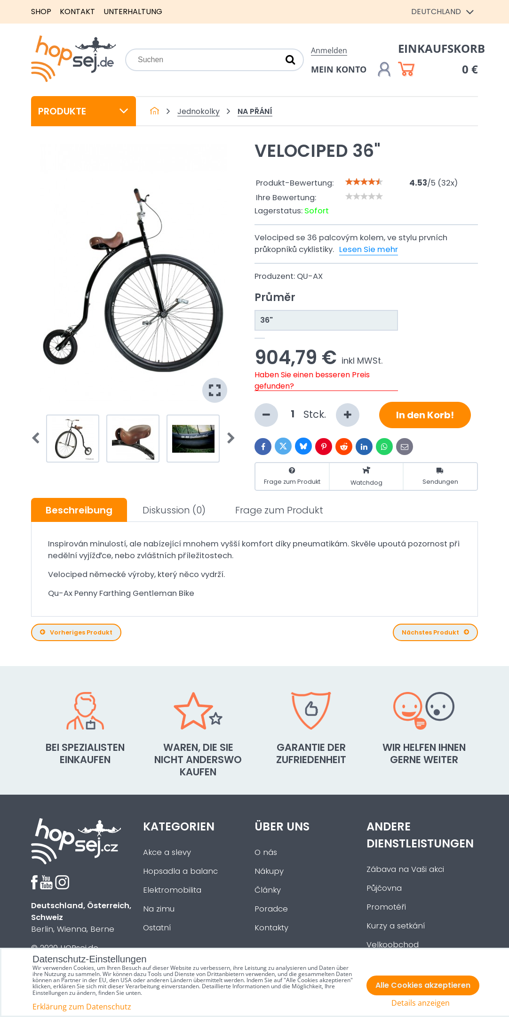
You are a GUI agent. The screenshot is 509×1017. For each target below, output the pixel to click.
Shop (41, 11)
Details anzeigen (420, 1003)
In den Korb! (425, 415)
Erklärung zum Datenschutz (81, 1006)
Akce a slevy (167, 852)
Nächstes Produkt (435, 632)
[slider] (364, 182)
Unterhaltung (132, 11)
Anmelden (329, 50)
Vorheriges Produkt (76, 632)
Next (228, 438)
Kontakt (77, 11)
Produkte (83, 111)
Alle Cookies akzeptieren (422, 985)
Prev (38, 438)
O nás (265, 852)
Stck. (306, 415)
